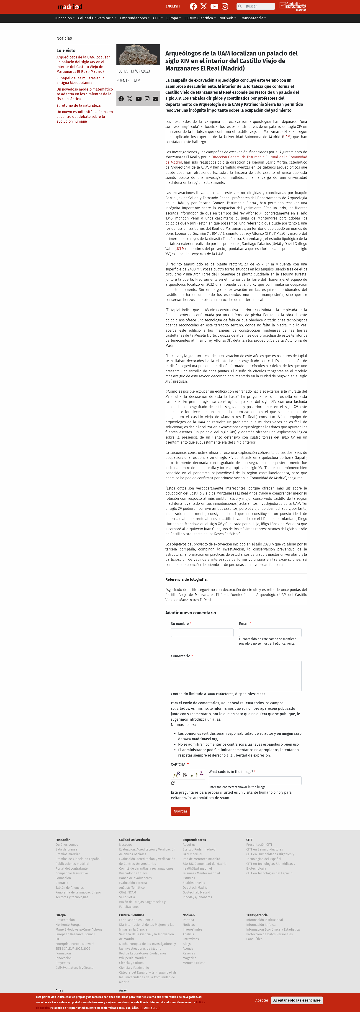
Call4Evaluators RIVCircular (75, 968)
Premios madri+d (68, 854)
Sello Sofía (127, 897)
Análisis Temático (132, 888)
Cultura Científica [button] (199, 18)
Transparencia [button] (251, 18)
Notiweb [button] (226, 18)
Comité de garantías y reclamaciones (146, 869)
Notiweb (189, 915)
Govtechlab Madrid (196, 892)
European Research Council (75, 934)
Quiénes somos (67, 845)
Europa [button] (172, 18)
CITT (249, 840)
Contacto (62, 883)
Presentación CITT (259, 845)
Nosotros (125, 845)
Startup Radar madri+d (199, 849)
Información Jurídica (261, 925)
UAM (286, 137)
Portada (188, 920)
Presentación (65, 920)
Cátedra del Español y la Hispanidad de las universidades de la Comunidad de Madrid (148, 977)
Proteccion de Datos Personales (269, 934)
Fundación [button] (63, 18)
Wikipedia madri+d (132, 958)
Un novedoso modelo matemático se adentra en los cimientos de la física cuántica (85, 94)
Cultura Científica (131, 915)
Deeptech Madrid (195, 888)
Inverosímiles (192, 929)
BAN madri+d (192, 854)
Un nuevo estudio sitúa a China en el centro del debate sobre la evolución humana (85, 117)
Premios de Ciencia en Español (78, 859)
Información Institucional (264, 920)
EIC (58, 939)
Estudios (189, 878)
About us (189, 845)
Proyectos (63, 963)
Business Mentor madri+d (201, 873)
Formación (63, 878)
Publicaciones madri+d (72, 864)
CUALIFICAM (127, 892)
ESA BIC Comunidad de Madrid (204, 864)
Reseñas (189, 953)
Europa (61, 915)
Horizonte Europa (68, 925)
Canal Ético (254, 939)
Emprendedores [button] (133, 18)
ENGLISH (173, 6)
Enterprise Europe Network (75, 944)
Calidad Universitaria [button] (96, 18)
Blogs (187, 944)
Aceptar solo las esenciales (297, 1000)
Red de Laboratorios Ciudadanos (143, 953)
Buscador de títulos (133, 873)
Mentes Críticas (194, 963)
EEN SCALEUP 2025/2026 (73, 949)
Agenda (188, 949)
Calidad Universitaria (134, 840)
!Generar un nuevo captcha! (173, 783)
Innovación (64, 958)
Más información (145, 1007)
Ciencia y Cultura (131, 963)
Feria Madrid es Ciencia (136, 920)
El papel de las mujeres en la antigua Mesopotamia (81, 80)
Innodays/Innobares (197, 897)
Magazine (189, 958)
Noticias (64, 38)
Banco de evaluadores (135, 878)
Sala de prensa (66, 849)
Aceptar (261, 1000)
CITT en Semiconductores (264, 849)
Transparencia (257, 915)
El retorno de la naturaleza (79, 105)
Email (244, 623)
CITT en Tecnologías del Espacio (269, 873)
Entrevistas (191, 939)
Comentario (180, 656)
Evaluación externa (133, 883)
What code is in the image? (231, 772)
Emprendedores (194, 840)
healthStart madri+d (197, 869)
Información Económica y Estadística (273, 929)
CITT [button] (156, 18)
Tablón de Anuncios (70, 888)
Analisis (188, 934)
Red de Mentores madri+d (201, 859)
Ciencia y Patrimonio (134, 968)
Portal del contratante (72, 869)
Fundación (63, 840)
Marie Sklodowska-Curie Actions (79, 929)
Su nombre (180, 623)
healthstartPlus (194, 883)
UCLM (180, 249)
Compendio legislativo (72, 873)
